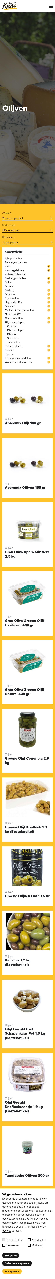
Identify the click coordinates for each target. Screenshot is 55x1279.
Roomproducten (14, 346)
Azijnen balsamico (15, 274)
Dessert (9, 286)
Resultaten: (8, 237)
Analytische (36, 1240)
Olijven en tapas (15, 322)
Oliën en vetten (14, 318)
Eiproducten (12, 298)
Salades (9, 350)
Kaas (7, 266)
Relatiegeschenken (16, 262)
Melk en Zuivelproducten (19, 310)
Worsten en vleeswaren (18, 362)
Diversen (10, 306)
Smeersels (13, 338)
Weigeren (11, 1255)
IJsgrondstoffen (14, 302)
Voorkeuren (11, 1245)
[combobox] (27, 218)
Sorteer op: (8, 225)
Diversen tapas (15, 330)
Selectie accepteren (17, 1263)
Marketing (35, 1245)
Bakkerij (9, 290)
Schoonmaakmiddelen (18, 358)
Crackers (12, 326)
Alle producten (13, 258)
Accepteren (12, 1271)
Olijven (11, 334)
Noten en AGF (13, 314)
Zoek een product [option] (12, 218)
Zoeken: (7, 212)
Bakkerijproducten (15, 278)
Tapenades (13, 342)
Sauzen (9, 354)
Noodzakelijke (12, 1240)
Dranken (10, 294)
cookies (6, 1230)
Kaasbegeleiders (14, 270)
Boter (8, 282)
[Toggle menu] (51, 6)
